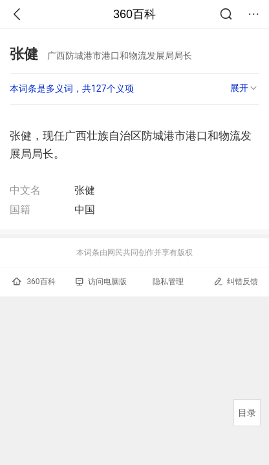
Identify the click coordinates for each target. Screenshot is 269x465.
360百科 (134, 14)
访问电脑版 (101, 281)
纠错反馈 (235, 281)
